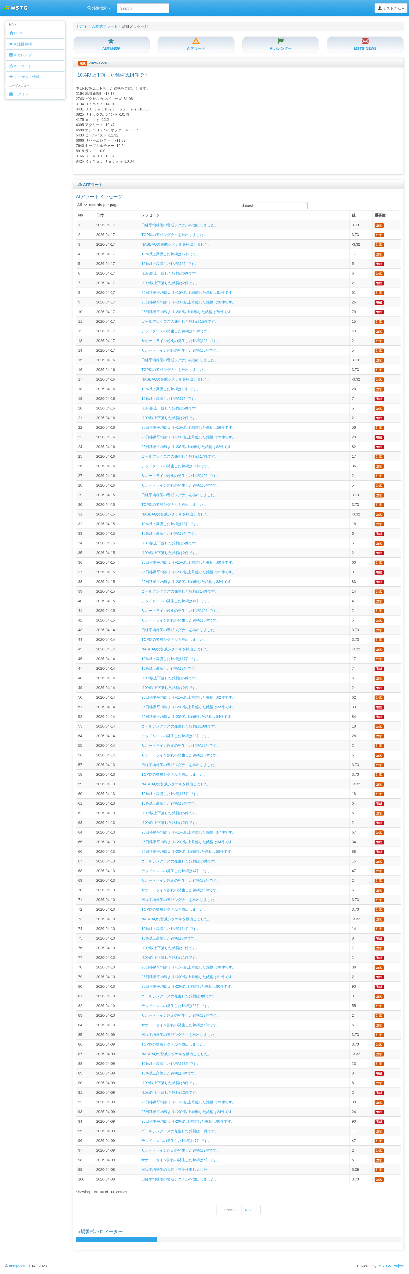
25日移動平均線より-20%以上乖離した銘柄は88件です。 (188, 851)
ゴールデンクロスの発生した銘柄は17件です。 (180, 456)
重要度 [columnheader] (380, 215)
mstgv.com (17, 1266)
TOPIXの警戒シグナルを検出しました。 (174, 235)
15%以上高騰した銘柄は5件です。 (169, 264)
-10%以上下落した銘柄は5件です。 (170, 408)
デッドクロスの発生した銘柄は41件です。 (176, 601)
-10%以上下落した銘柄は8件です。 (170, 1083)
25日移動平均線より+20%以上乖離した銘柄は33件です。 (188, 707)
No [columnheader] (80, 215)
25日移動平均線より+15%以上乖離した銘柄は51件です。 (188, 292)
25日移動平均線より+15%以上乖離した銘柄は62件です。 (188, 697)
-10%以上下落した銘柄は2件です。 (170, 283)
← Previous (229, 1210)
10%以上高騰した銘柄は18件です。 (170, 524)
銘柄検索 (67, 8)
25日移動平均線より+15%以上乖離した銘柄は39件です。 (188, 1102)
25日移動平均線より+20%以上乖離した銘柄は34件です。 (188, 842)
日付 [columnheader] (100, 215)
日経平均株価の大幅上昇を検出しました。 (176, 1169)
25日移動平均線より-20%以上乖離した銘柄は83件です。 (188, 582)
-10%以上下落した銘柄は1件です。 (170, 957)
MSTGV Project (391, 1266)
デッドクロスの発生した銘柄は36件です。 (176, 466)
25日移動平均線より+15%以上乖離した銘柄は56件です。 (188, 427)
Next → (251, 1210)
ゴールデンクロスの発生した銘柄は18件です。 (180, 726)
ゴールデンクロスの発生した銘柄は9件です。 (178, 996)
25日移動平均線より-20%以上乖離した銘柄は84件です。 (188, 716)
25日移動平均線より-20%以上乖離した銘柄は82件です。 (188, 447)
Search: (275, 205)
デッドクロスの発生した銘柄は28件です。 (176, 736)
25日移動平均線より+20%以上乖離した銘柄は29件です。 (188, 437)
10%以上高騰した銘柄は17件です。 (170, 254)
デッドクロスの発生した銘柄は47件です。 (176, 871)
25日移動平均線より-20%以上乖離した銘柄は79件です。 (188, 312)
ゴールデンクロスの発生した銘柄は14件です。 (180, 591)
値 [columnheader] (354, 215)
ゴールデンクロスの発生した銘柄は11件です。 (180, 1131)
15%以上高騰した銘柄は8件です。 (169, 938)
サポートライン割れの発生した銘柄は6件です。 (180, 755)
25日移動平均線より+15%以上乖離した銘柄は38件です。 (188, 967)
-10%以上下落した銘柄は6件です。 (170, 273)
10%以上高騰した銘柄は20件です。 (170, 389)
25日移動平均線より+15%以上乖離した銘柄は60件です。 (188, 562)
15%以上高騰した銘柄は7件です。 (169, 398)
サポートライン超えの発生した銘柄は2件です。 (180, 341)
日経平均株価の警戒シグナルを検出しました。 (179, 225)
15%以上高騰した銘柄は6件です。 (169, 533)
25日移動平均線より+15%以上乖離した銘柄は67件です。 (188, 832)
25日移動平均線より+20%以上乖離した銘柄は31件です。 (188, 572)
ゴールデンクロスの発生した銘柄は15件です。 (180, 321)
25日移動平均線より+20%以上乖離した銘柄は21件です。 (188, 977)
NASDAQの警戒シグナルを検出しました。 (176, 244)
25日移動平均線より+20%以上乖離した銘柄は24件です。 (188, 1112)
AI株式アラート (105, 26)
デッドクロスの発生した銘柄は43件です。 (176, 331)
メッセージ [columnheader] (150, 215)
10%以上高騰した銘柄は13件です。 (170, 1063)
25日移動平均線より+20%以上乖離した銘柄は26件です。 (188, 302)
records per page (97, 204)
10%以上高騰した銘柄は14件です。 (170, 929)
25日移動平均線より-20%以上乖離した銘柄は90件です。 (188, 986)
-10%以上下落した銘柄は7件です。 (170, 948)
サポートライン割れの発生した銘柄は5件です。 (180, 350)
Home (82, 26)
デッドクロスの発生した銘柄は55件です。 (176, 1006)
